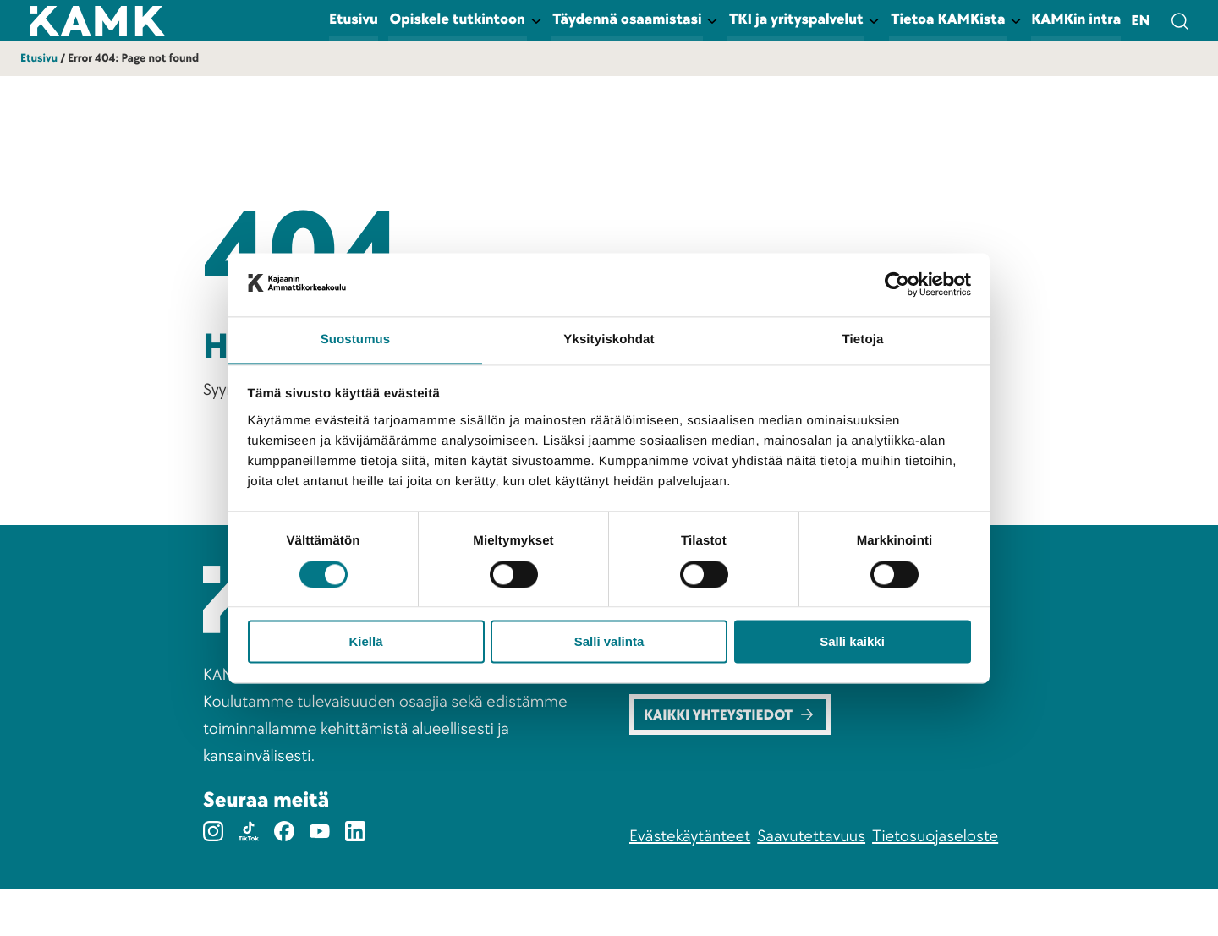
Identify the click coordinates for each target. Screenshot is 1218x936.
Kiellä (365, 643)
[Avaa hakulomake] (1179, 20)
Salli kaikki (852, 643)
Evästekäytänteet (689, 883)
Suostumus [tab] (356, 339)
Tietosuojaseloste (935, 883)
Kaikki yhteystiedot (733, 759)
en (1140, 21)
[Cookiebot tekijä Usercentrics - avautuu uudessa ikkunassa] (897, 284)
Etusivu (39, 59)
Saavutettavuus (811, 883)
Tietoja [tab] (863, 339)
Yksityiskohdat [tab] (608, 339)
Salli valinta (609, 643)
